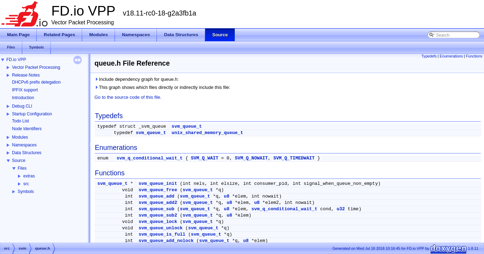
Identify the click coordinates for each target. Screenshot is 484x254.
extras (29, 176)
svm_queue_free (158, 190)
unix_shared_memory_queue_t (207, 132)
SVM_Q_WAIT (204, 158)
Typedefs (428, 56)
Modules (20, 137)
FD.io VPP (16, 59)
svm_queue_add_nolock (166, 240)
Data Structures (26, 152)
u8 (226, 196)
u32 (341, 209)
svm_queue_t (187, 126)
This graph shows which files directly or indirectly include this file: (162, 87)
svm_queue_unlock (161, 228)
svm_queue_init (158, 183)
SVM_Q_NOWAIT (251, 158)
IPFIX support (25, 89)
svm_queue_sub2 (158, 215)
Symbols (26, 191)
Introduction (23, 97)
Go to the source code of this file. (127, 97)
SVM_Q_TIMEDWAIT (294, 158)
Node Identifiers (27, 128)
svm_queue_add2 (158, 202)
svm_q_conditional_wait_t (150, 158)
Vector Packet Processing (36, 67)
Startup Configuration (32, 113)
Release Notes (26, 75)
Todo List (20, 121)
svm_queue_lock (158, 221)
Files (22, 168)
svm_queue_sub (156, 209)
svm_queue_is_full (162, 234)
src (26, 183)
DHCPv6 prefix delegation (36, 82)
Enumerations (451, 56)
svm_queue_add (156, 196)
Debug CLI (22, 106)
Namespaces (24, 145)
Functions (474, 56)
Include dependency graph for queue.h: (136, 79)
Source (18, 160)
